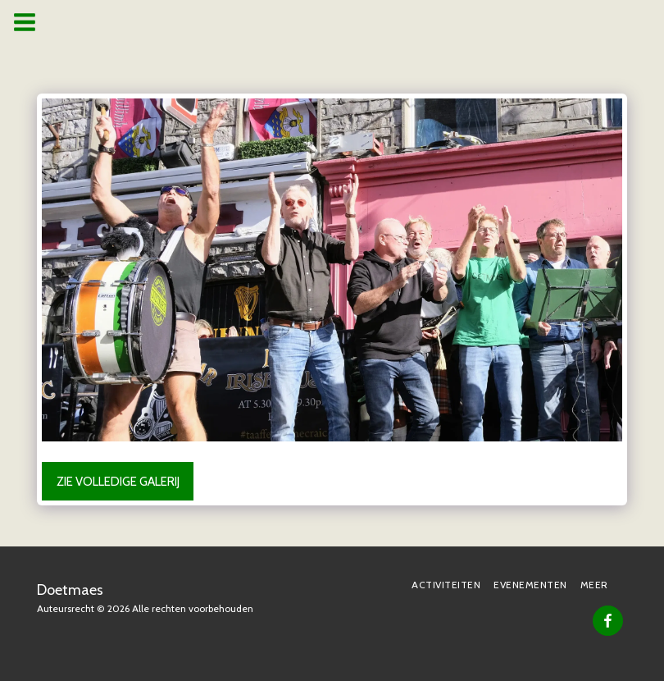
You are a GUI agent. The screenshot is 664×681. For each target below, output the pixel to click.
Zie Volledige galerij (118, 481)
